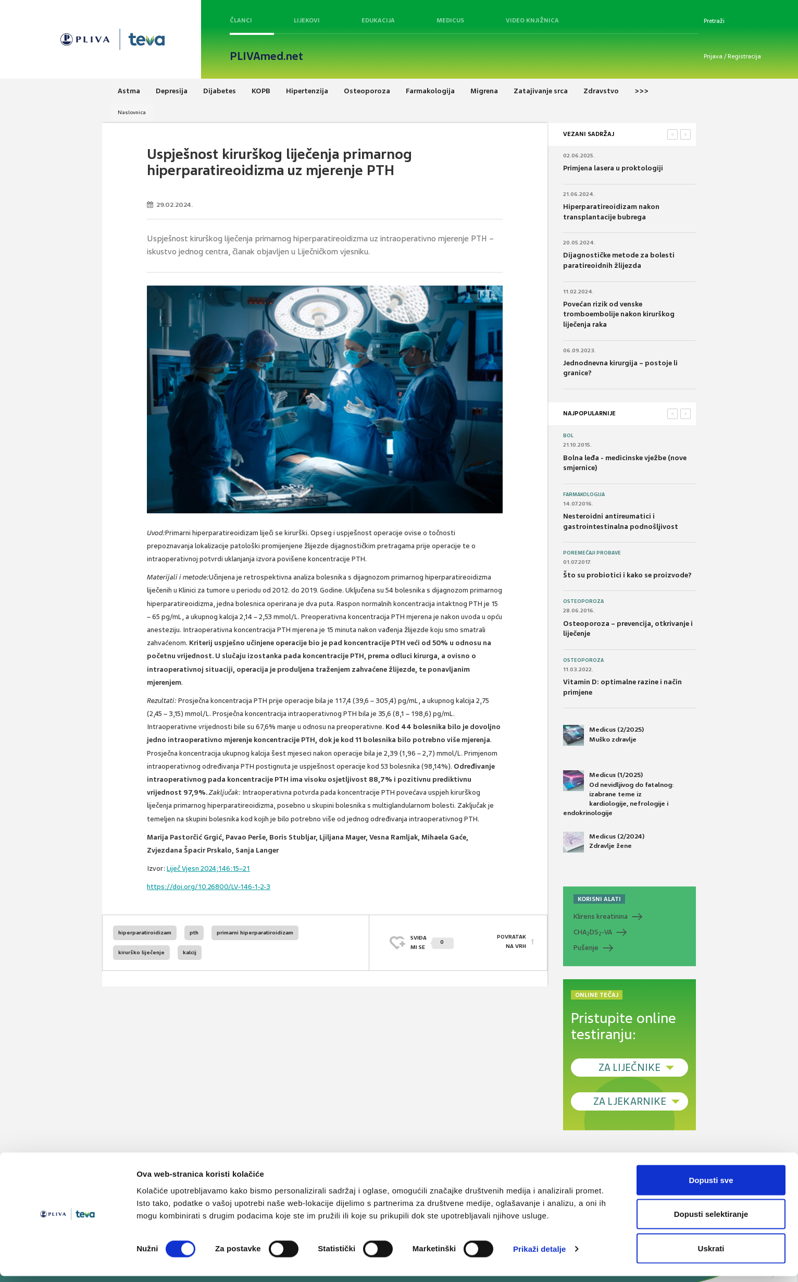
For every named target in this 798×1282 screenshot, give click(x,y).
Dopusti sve (711, 1185)
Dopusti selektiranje (711, 1220)
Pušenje (585, 947)
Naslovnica (132, 112)
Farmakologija (584, 494)
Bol (568, 436)
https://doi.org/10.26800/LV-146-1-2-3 (208, 886)
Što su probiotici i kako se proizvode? (627, 575)
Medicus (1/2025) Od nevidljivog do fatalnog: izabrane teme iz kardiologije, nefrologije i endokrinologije (618, 793)
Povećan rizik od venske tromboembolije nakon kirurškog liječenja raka (619, 314)
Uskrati (711, 1254)
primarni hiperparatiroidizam (255, 932)
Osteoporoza (583, 601)
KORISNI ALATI (599, 899)
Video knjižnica (532, 20)
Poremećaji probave (592, 553)
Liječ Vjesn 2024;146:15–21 (208, 868)
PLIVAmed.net (266, 56)
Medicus (450, 20)
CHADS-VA (592, 932)
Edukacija (378, 20)
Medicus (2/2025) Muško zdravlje (603, 735)
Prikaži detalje (539, 1255)
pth (194, 932)
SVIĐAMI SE (432, 942)
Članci (241, 20)
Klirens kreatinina (600, 916)
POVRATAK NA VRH (511, 942)
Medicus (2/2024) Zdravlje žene (603, 842)
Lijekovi (307, 20)
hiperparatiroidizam (144, 932)
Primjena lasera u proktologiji (613, 168)
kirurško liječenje (141, 952)
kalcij (189, 952)
